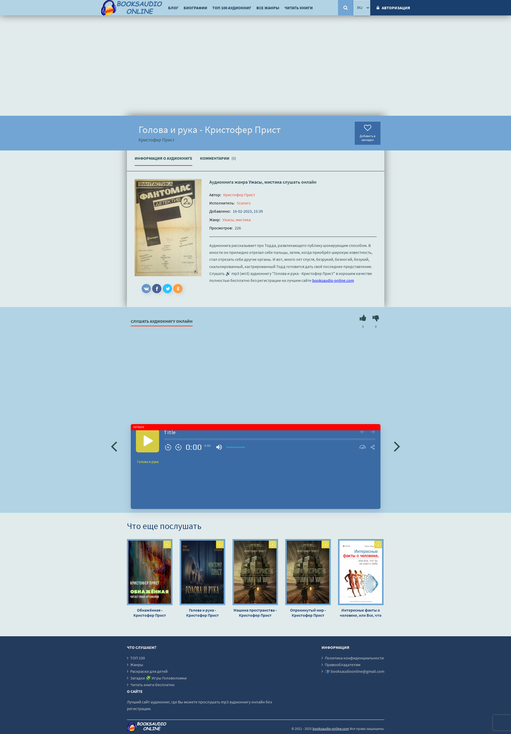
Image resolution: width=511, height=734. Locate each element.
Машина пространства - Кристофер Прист (255, 612)
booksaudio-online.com (333, 280)
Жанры (136, 664)
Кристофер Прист (239, 194)
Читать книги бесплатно (152, 684)
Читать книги (298, 7)
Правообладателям (342, 664)
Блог (173, 7)
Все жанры (267, 7)
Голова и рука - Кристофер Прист (202, 612)
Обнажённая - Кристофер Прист (149, 612)
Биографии (195, 7)
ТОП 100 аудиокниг (231, 7)
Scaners (244, 202)
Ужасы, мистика (265, 182)
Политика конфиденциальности (354, 657)
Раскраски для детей (149, 671)
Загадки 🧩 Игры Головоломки (158, 678)
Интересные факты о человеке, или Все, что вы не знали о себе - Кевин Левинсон (361, 612)
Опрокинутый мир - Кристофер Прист (308, 612)
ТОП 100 (137, 657)
